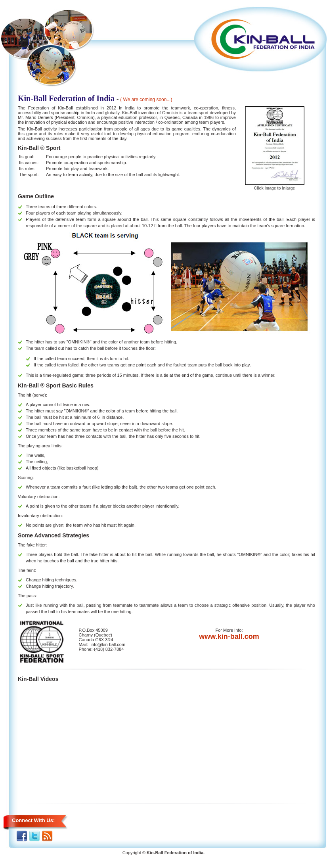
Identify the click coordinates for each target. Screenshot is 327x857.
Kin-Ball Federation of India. (176, 852)
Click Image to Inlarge (274, 186)
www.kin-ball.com (229, 636)
